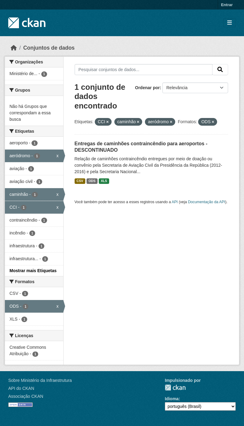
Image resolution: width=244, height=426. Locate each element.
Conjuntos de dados (49, 48)
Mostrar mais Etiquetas (33, 270)
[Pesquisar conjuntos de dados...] (144, 69)
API (175, 202)
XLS (104, 181)
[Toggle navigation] (229, 22)
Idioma (172, 398)
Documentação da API (206, 202)
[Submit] (220, 69)
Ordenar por (147, 87)
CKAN (175, 387)
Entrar (227, 4)
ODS (91, 181)
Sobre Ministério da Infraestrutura (40, 380)
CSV (79, 181)
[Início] (14, 48)
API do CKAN (21, 388)
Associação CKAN (25, 396)
